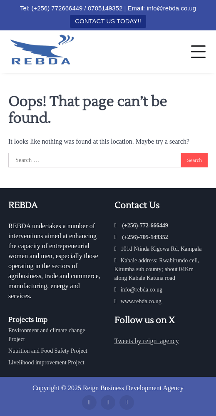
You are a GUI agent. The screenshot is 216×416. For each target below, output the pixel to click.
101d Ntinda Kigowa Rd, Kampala (158, 249)
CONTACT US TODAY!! (108, 21)
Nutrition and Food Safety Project (47, 351)
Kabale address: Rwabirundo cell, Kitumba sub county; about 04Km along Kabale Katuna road (156, 269)
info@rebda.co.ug (138, 289)
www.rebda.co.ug (137, 301)
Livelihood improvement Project (46, 362)
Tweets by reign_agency (146, 340)
